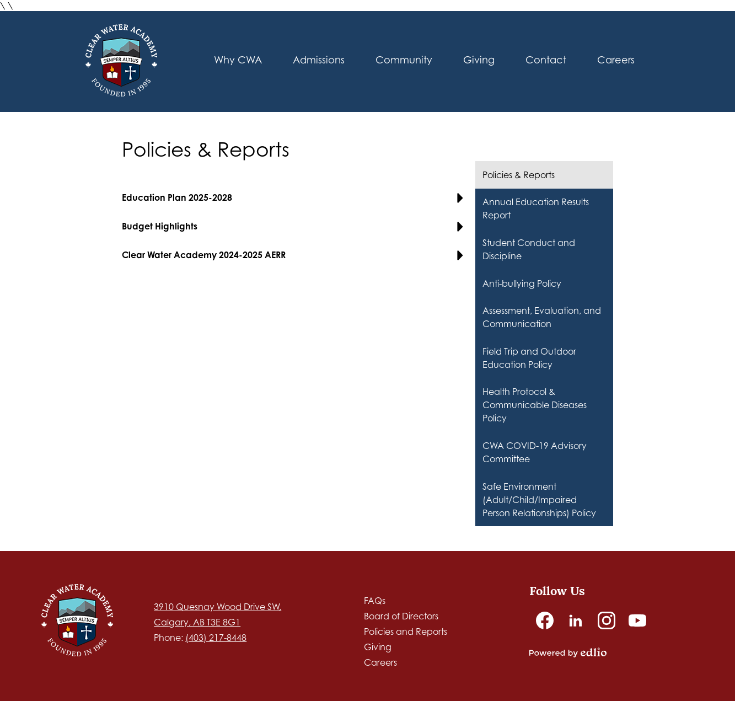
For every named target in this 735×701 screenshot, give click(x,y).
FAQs (374, 600)
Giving (377, 646)
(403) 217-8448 (215, 637)
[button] (237, 61)
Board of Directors (401, 616)
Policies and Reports (405, 631)
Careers (380, 662)
